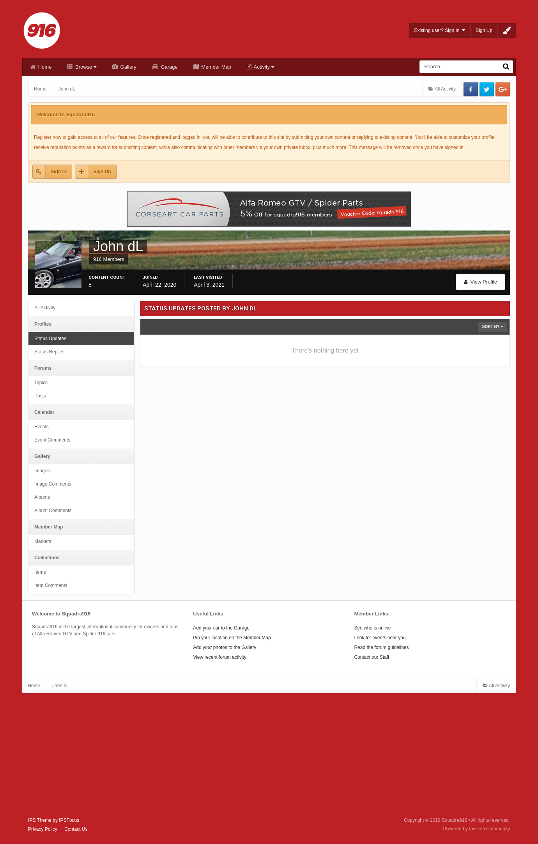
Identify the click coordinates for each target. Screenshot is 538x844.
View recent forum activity (219, 657)
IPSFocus (69, 820)
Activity (263, 67)
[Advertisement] (269, 755)
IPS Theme (39, 820)
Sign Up (484, 30)
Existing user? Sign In (439, 30)
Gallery (127, 67)
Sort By (492, 326)
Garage (168, 67)
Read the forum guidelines (381, 647)
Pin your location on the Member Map (232, 637)
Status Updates (50, 338)
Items (40, 572)
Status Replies (49, 352)
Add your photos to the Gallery (224, 647)
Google (503, 89)
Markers (42, 541)
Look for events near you (379, 637)
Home (44, 67)
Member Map (215, 67)
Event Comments (52, 440)
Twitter (487, 89)
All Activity (44, 307)
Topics (41, 382)
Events (41, 426)
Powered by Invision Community (476, 829)
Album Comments (52, 510)
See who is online (372, 628)
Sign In (58, 171)
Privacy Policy (42, 829)
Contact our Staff (371, 657)
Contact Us (75, 829)
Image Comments (52, 484)
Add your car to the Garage (221, 628)
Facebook (471, 89)
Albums (42, 497)
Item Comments (50, 585)
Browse (85, 67)
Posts (40, 396)
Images (42, 470)
